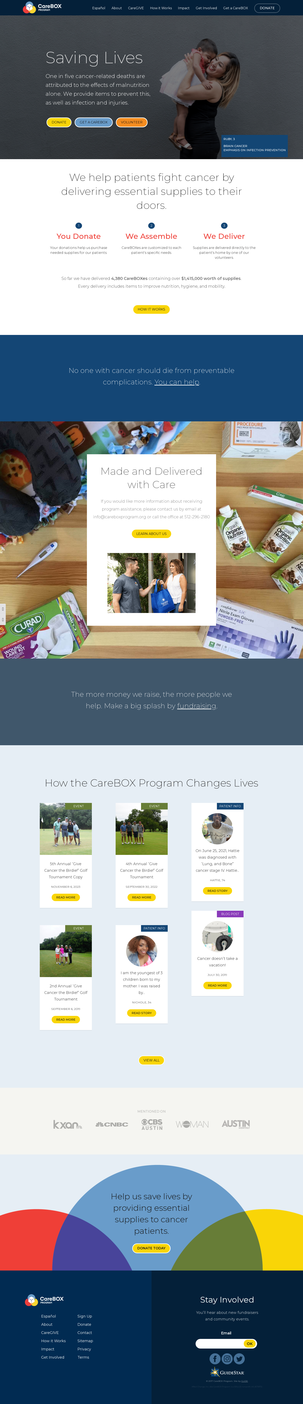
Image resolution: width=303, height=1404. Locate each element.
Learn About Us (151, 534)
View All (151, 1060)
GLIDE (244, 1381)
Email (226, 1333)
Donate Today (151, 1248)
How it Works (151, 309)
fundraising (196, 705)
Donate (59, 122)
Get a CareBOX (94, 122)
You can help (177, 382)
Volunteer (131, 122)
